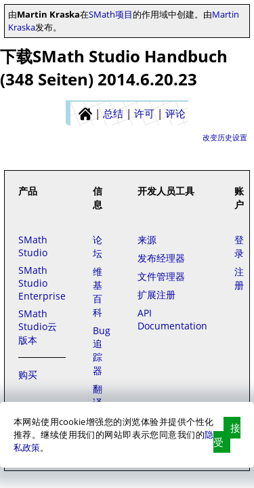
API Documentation (172, 319)
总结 (113, 113)
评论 (175, 113)
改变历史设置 (225, 137)
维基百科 (97, 292)
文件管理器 (161, 276)
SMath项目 (111, 14)
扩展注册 (156, 294)
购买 (27, 374)
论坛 (97, 246)
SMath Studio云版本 (37, 326)
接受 (226, 435)
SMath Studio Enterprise (42, 283)
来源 (146, 239)
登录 (239, 246)
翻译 (97, 395)
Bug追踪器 (101, 350)
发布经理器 (161, 257)
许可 (144, 113)
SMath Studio (32, 246)
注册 (239, 278)
